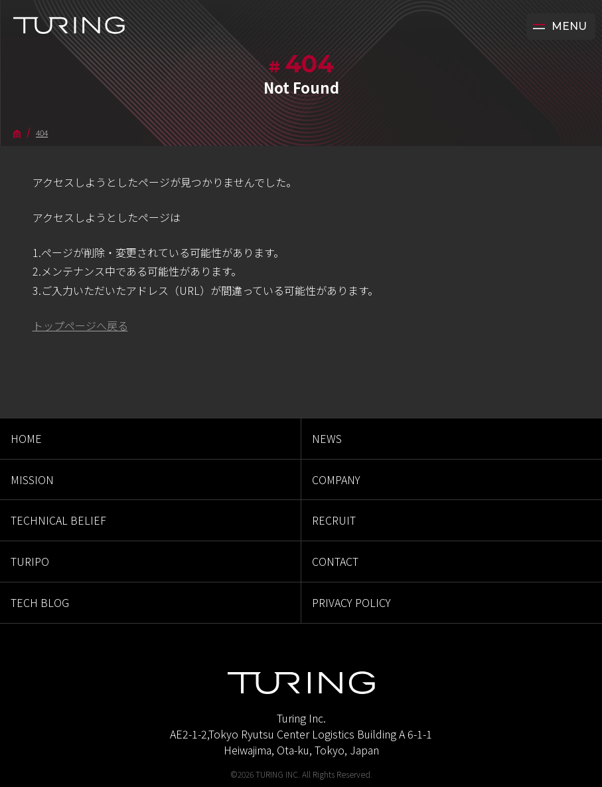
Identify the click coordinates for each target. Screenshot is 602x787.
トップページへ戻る (80, 325)
